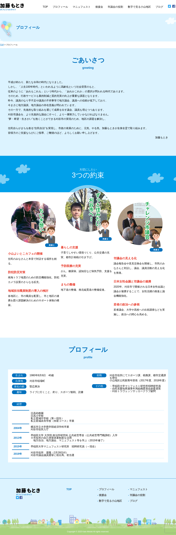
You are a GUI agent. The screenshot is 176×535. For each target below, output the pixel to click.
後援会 (99, 6)
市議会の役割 (137, 495)
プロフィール (60, 6)
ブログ (159, 6)
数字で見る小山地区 (139, 6)
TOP (45, 6)
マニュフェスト (139, 489)
